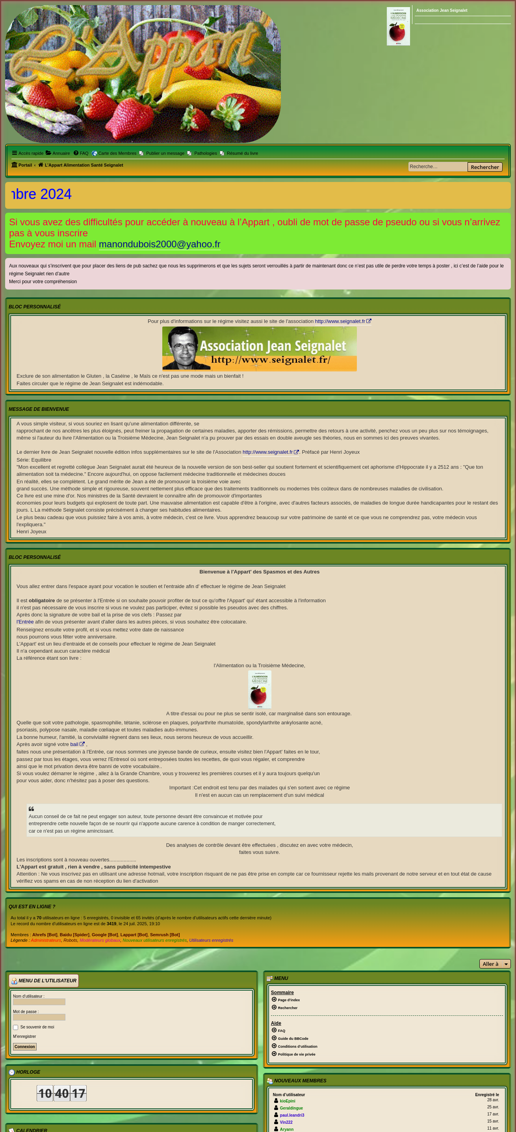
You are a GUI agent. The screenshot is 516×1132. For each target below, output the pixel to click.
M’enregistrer (24, 1036)
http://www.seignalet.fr (340, 321)
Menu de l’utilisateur (43, 981)
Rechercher (485, 167)
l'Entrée (25, 622)
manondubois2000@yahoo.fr (160, 244)
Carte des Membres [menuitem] (117, 153)
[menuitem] (58, 153)
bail (74, 744)
